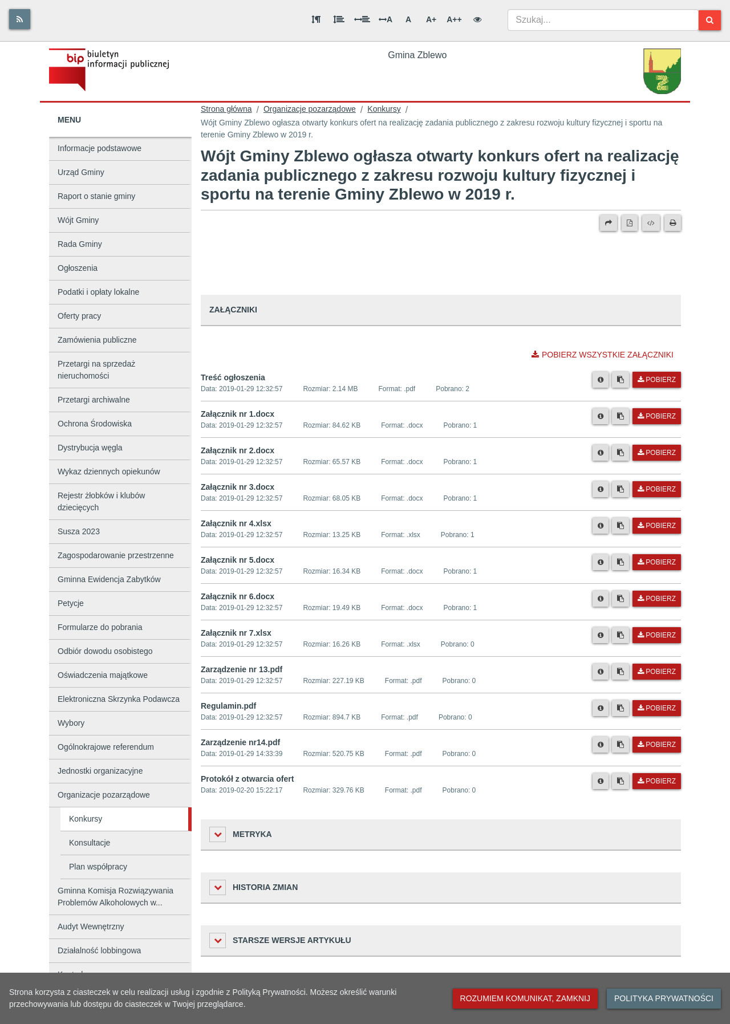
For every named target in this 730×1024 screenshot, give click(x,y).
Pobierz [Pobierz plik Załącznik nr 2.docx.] (657, 453)
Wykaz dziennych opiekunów (109, 471)
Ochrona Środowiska (95, 423)
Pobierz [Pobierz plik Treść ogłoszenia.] (657, 380)
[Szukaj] (710, 20)
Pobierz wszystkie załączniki (603, 354)
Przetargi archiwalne (94, 399)
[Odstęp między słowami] (362, 19)
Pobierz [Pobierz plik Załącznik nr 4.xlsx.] (657, 526)
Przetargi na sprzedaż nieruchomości (96, 369)
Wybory (71, 723)
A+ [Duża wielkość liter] (431, 19)
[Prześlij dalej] (608, 223)
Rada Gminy (80, 244)
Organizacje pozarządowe (104, 794)
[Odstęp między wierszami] (338, 19)
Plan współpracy (98, 866)
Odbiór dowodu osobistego (105, 651)
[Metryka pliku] (601, 380)
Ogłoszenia (78, 268)
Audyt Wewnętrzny (91, 926)
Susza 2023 (79, 531)
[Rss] (19, 19)
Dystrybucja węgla (90, 447)
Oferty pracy (79, 315)
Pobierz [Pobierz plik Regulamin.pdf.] (657, 708)
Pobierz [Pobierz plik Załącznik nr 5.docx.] (657, 562)
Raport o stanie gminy (96, 196)
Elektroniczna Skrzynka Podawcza (119, 699)
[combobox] (603, 20)
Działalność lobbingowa (99, 950)
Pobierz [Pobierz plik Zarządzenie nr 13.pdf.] (657, 672)
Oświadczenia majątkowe (103, 675)
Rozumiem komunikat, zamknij (525, 998)
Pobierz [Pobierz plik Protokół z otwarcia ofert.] (657, 781)
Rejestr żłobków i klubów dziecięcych (101, 501)
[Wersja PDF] (630, 223)
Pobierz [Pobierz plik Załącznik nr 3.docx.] (657, 489)
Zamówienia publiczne (97, 339)
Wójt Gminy (78, 220)
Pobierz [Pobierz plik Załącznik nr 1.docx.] (657, 416)
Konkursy (85, 818)
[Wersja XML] (651, 223)
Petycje (71, 603)
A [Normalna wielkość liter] (408, 19)
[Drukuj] (672, 223)
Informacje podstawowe (99, 148)
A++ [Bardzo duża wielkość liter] (454, 19)
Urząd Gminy (81, 172)
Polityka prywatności (663, 998)
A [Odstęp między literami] (385, 19)
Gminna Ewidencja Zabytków (109, 579)
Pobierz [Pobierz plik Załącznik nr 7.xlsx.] (657, 635)
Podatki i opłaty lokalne (98, 291)
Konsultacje (89, 842)
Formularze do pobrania (100, 627)
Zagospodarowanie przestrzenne (116, 555)
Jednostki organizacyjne (100, 770)
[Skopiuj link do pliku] (620, 380)
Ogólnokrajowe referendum (106, 746)
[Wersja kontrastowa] (477, 19)
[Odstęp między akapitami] (316, 19)
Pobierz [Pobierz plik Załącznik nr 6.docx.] (657, 599)
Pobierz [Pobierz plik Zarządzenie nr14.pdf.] (657, 745)
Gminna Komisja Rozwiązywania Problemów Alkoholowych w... (115, 896)
